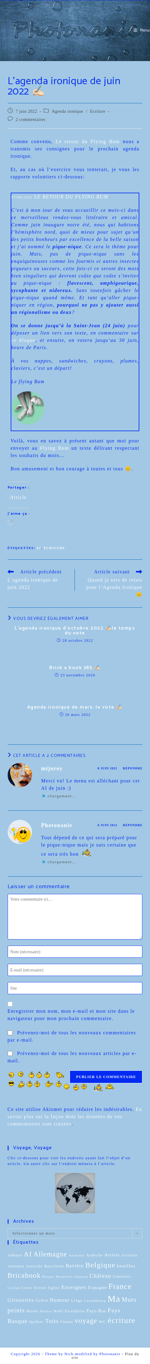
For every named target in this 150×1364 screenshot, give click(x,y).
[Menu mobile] (142, 30)
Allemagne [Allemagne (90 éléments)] (50, 1254)
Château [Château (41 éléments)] (100, 1276)
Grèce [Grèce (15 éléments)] (42, 1300)
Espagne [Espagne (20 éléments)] (97, 1287)
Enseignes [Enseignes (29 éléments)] (73, 1287)
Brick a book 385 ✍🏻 (75, 667)
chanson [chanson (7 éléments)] (81, 1276)
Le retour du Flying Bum (88, 141)
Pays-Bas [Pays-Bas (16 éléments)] (96, 1310)
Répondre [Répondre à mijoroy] (132, 768)
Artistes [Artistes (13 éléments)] (129, 1255)
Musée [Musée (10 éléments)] (32, 1311)
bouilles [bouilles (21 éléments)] (126, 1265)
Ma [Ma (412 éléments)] (114, 1299)
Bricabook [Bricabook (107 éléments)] (24, 1275)
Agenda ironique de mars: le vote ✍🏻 (75, 707)
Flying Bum (54, 448)
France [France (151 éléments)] (120, 1286)
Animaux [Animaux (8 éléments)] (77, 1255)
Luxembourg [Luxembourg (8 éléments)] (95, 1300)
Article (18, 497)
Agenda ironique (67, 111)
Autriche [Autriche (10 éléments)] (34, 1266)
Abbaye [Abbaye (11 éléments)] (15, 1255)
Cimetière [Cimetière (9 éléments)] (122, 1277)
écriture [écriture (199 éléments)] (122, 1320)
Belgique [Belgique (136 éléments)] (100, 1265)
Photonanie (56, 825)
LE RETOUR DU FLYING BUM (71, 196)
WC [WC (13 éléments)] (102, 1321)
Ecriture (97, 111)
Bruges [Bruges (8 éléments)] (48, 1276)
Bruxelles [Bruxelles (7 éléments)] (64, 1276)
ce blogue (23, 340)
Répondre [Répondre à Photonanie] (132, 825)
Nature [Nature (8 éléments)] (46, 1311)
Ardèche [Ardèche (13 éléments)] (94, 1255)
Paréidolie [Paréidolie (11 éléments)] (75, 1311)
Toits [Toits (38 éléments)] (52, 1321)
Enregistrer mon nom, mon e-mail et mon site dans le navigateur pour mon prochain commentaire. (71, 1014)
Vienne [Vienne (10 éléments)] (66, 1322)
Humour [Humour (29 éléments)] (60, 1300)
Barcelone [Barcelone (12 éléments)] (54, 1266)
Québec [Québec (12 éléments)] (36, 1321)
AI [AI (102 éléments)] (28, 1254)
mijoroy (52, 768)
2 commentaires (30, 119)
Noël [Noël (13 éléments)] (58, 1311)
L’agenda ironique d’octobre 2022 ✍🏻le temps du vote (75, 631)
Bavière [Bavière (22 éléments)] (75, 1265)
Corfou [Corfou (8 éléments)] (14, 1288)
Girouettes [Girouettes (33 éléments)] (21, 1300)
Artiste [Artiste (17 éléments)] (112, 1254)
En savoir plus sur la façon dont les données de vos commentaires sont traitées (75, 1116)
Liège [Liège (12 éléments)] (76, 1300)
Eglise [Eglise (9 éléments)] (54, 1288)
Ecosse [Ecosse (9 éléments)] (40, 1288)
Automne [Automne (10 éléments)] (16, 1266)
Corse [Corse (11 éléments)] (27, 1288)
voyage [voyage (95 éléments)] (86, 1320)
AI (38, 548)
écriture (54, 548)
